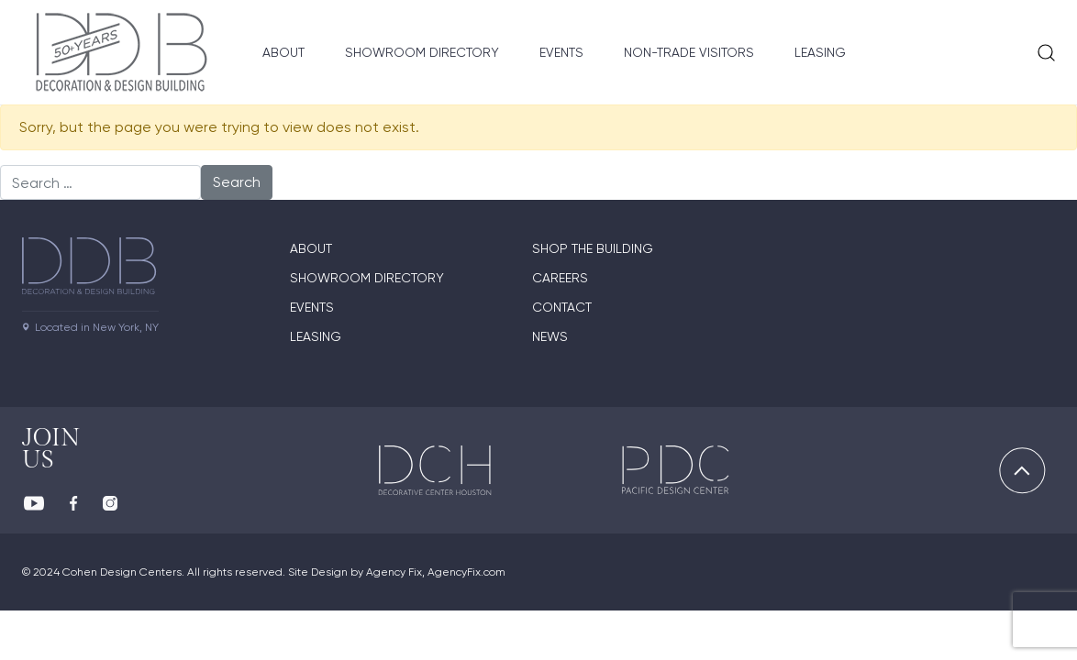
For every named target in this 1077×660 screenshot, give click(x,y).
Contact (562, 307)
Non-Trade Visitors (689, 52)
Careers (560, 277)
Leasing (820, 52)
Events (561, 52)
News (550, 336)
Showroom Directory (422, 52)
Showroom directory (367, 277)
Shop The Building (592, 248)
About (283, 52)
